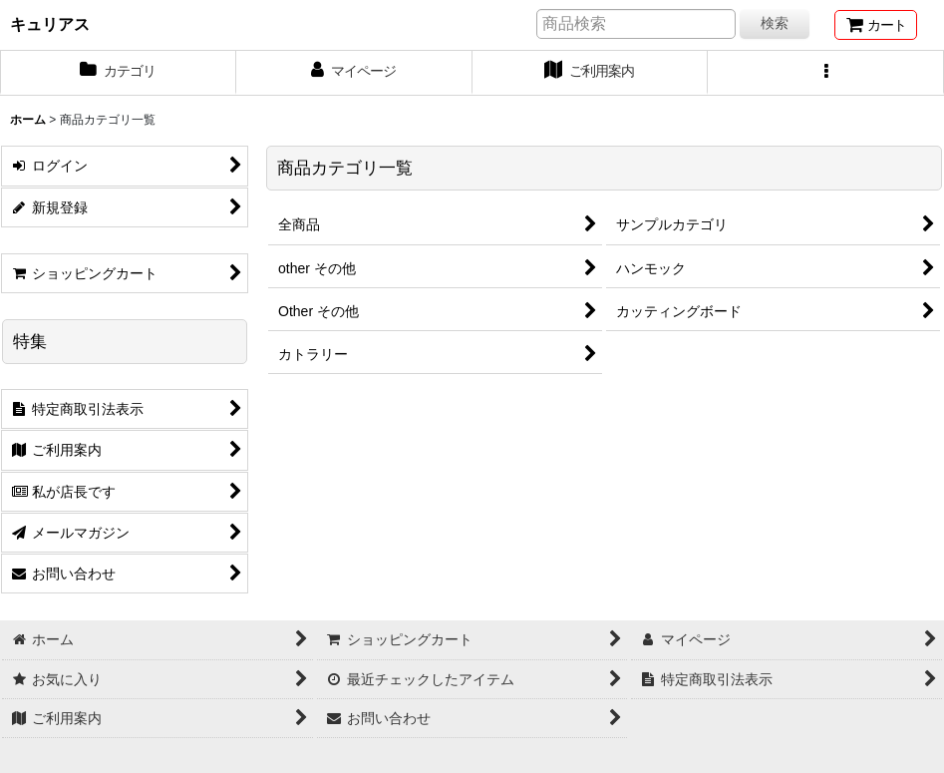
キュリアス (50, 24)
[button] (826, 73)
